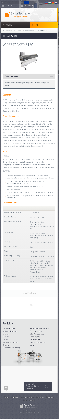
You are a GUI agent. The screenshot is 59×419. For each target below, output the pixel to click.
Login (37, 25)
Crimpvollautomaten (9, 328)
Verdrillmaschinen (36, 331)
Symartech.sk (9, 30)
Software (6, 345)
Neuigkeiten (40, 397)
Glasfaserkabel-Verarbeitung (39, 328)
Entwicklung (50, 397)
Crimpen (5, 339)
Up (6, 391)
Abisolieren (6, 337)
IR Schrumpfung (35, 337)
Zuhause (6, 397)
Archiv (32, 345)
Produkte (19, 30)
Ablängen (6, 334)
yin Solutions (32, 411)
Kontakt (32, 401)
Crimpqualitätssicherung (11, 342)
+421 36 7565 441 (28, 6)
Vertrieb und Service (27, 397)
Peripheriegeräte (29, 30)
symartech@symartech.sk (12, 6)
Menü (9, 24)
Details (11, 76)
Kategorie (12, 35)
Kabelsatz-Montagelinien (38, 342)
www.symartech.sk (34, 412)
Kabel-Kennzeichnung (37, 334)
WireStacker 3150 (42, 30)
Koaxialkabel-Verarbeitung (11, 348)
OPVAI (25, 401)
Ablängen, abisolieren (10, 331)
